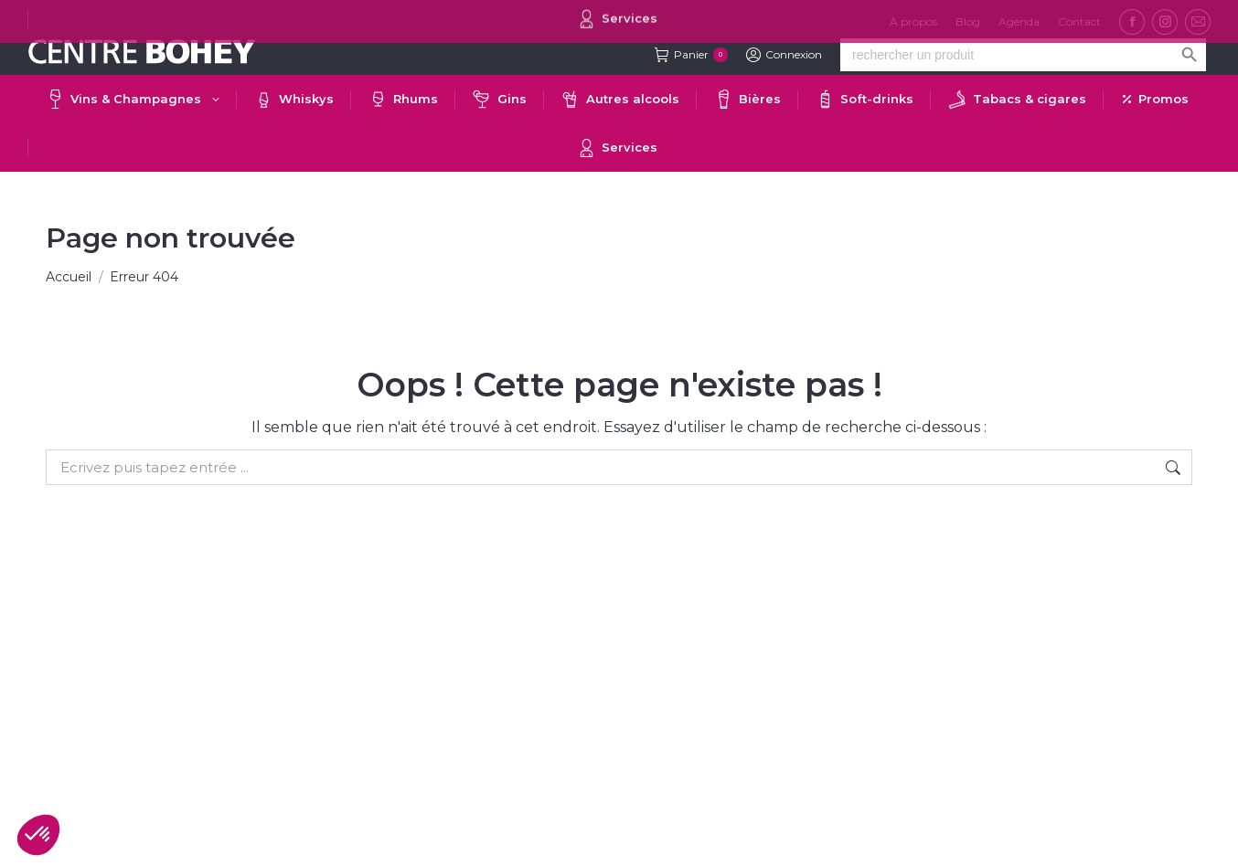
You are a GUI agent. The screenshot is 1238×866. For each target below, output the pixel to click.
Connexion (784, 55)
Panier (691, 55)
